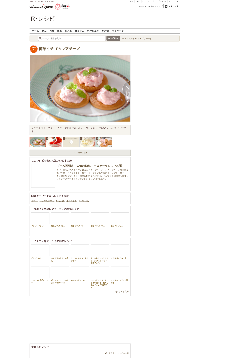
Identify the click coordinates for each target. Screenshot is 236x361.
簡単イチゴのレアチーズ (59, 49)
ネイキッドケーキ (80, 274)
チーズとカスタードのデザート (80, 253)
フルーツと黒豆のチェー (40, 275)
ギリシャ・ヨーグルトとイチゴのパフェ (60, 275)
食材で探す (129, 38)
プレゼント (162, 1)
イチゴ (34, 200)
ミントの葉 (84, 200)
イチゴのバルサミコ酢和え (120, 275)
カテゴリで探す (144, 38)
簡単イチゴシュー (120, 219)
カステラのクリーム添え (60, 253)
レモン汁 (60, 200)
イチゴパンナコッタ (120, 251)
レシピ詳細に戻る (80, 152)
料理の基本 (93, 30)
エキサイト (173, 6)
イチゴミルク (40, 251)
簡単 (59, 30)
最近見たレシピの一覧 (118, 353)
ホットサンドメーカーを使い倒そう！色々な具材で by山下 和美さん (100, 277)
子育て (131, 1)
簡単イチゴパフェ (60, 219)
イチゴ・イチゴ (40, 219)
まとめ (68, 30)
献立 (44, 30)
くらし (138, 1)
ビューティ (146, 1)
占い (154, 1)
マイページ (118, 30)
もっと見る (124, 291)
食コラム (79, 30)
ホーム (35, 30)
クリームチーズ (46, 200)
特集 (52, 30)
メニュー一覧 (173, 1)
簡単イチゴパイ (80, 219)
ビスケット (71, 200)
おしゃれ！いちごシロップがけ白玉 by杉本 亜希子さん (100, 254)
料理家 (105, 30)
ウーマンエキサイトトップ (150, 6)
